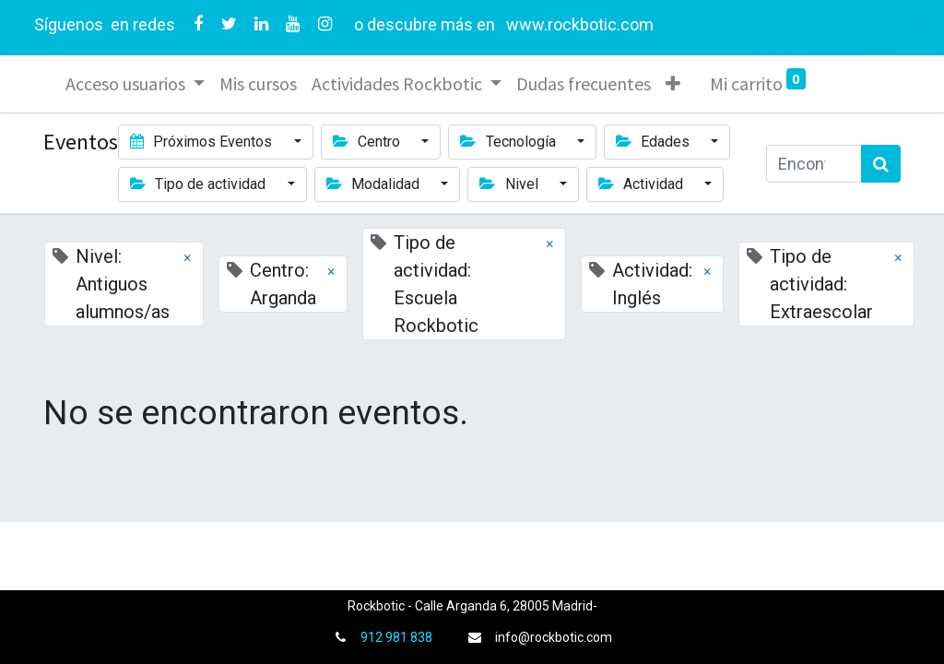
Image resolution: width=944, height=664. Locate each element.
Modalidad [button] (374, 184)
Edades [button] (654, 141)
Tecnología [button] (509, 141)
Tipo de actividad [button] (199, 184)
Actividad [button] (642, 184)
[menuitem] (258, 84)
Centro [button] (368, 141)
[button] (673, 84)
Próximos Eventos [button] (203, 141)
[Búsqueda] (881, 164)
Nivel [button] (510, 184)
